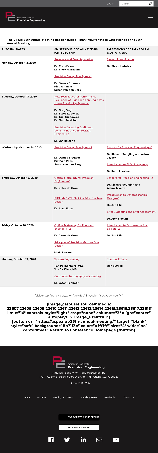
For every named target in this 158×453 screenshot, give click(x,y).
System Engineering (66, 259)
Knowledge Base (89, 397)
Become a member (79, 427)
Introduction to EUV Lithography (127, 164)
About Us (41, 397)
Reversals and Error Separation (73, 59)
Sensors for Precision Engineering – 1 (129, 147)
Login (110, 3)
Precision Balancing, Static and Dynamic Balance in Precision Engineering (73, 130)
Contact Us (129, 397)
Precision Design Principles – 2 (73, 147)
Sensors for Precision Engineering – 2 (130, 177)
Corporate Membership (83, 417)
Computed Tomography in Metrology (77, 276)
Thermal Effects (117, 259)
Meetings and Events (63, 397)
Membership (110, 397)
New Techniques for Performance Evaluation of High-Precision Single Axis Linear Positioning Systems (79, 100)
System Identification (120, 59)
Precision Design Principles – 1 (72, 76)
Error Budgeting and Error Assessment (131, 211)
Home (27, 397)
